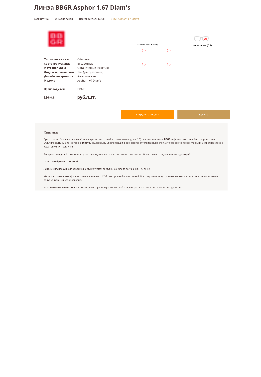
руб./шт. (86, 97)
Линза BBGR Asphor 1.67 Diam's (82, 7)
